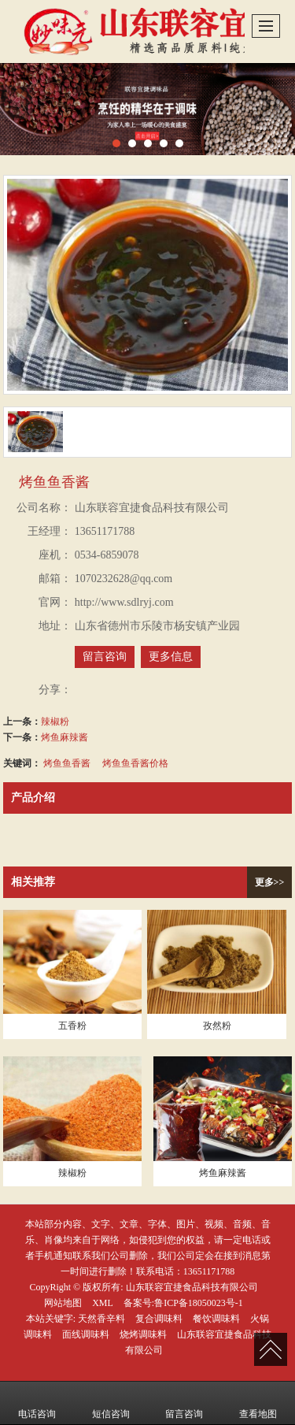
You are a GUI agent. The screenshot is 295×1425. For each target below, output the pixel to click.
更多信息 (171, 656)
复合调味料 (159, 1318)
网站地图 (63, 1302)
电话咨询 (37, 1402)
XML (102, 1302)
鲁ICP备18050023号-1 (198, 1302)
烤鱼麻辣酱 (64, 737)
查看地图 (258, 1402)
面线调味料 (85, 1334)
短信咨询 (111, 1402)
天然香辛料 (101, 1318)
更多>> (270, 882)
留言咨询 (105, 656)
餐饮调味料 (216, 1318)
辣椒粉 (55, 721)
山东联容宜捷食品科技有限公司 (192, 1287)
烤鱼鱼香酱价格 (135, 763)
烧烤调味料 (143, 1334)
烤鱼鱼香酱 (66, 763)
